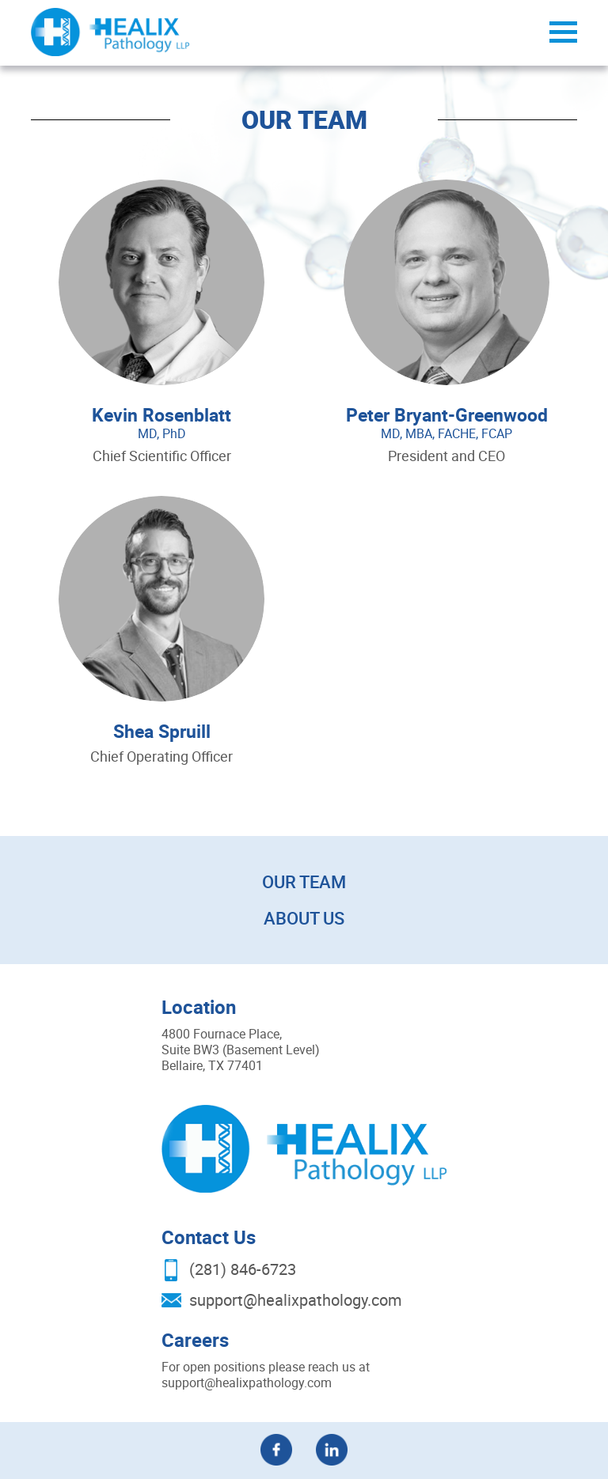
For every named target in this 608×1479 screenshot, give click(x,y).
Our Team (304, 881)
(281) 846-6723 (242, 1269)
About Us (304, 917)
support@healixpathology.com (295, 1300)
